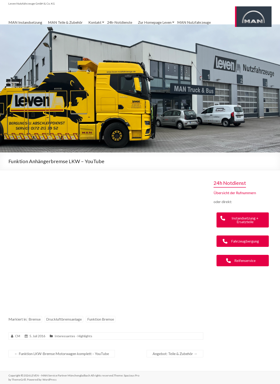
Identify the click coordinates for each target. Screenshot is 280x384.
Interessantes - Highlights (73, 336)
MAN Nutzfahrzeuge (194, 22)
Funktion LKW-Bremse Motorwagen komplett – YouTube (61, 353)
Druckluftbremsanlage (64, 319)
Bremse (35, 319)
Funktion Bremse (100, 319)
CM (17, 336)
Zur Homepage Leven (155, 22)
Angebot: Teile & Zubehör (175, 353)
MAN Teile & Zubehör (65, 22)
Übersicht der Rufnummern (235, 193)
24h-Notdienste (119, 22)
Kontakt (94, 22)
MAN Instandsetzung (25, 22)
